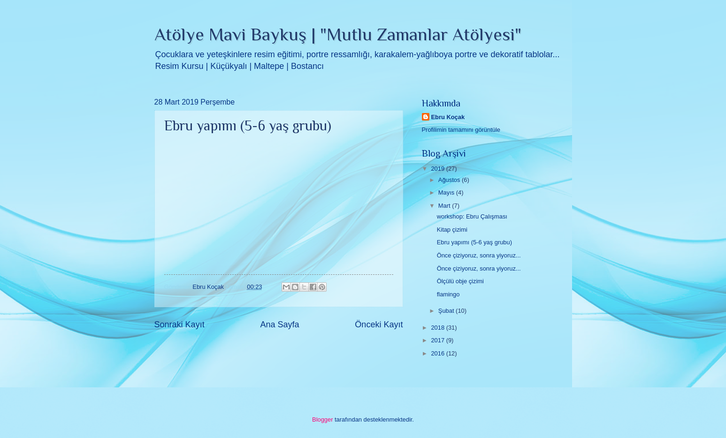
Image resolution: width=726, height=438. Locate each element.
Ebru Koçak (448, 117)
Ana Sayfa (279, 324)
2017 (438, 340)
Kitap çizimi (452, 229)
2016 (438, 353)
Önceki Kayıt (379, 324)
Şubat (447, 310)
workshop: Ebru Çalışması (472, 216)
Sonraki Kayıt (179, 324)
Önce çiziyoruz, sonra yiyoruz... (479, 255)
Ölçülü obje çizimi (460, 281)
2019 (438, 168)
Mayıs (447, 192)
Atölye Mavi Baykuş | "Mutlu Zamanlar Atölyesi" (337, 34)
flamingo (448, 294)
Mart (445, 205)
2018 (438, 327)
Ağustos (450, 179)
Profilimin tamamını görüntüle (461, 129)
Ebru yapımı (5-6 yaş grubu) (474, 242)
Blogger (322, 419)
